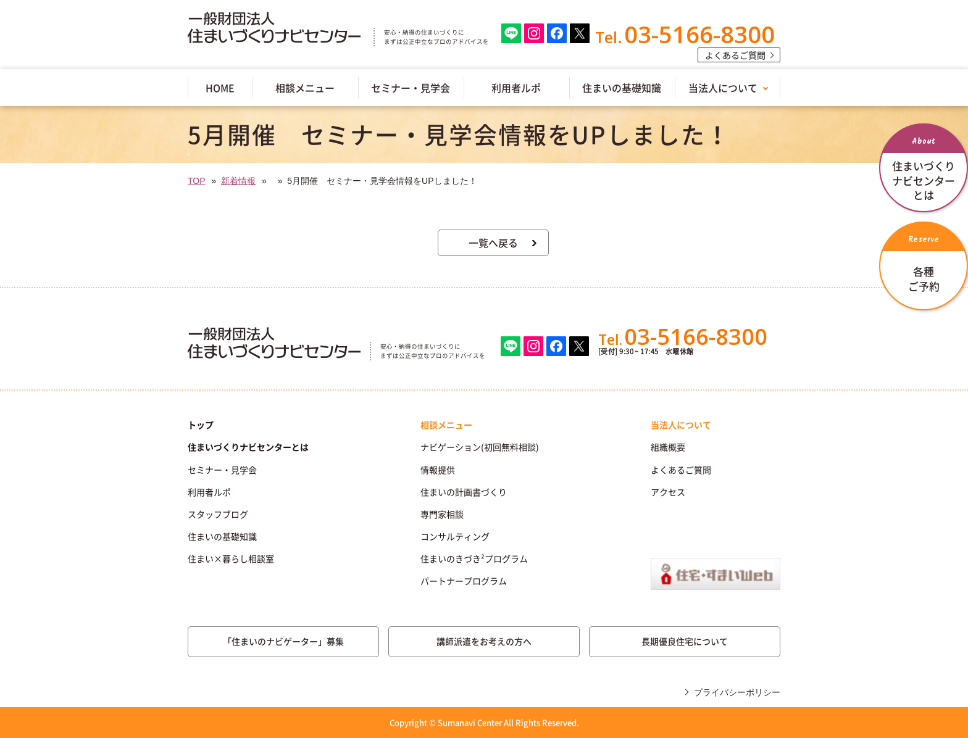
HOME (220, 87)
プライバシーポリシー (737, 692)
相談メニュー (305, 87)
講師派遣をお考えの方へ (484, 641)
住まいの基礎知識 (621, 87)
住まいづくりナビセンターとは (248, 447)
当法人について (722, 87)
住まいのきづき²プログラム (474, 558)
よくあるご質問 (735, 55)
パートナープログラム (463, 580)
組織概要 (668, 447)
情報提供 (437, 469)
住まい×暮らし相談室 (231, 558)
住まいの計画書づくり (463, 492)
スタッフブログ (218, 514)
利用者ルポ (516, 87)
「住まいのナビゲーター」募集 (283, 641)
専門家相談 (442, 514)
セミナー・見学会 (410, 87)
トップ (201, 424)
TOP (197, 181)
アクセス (668, 492)
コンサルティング (455, 536)
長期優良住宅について (684, 641)
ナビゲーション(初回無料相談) (479, 447)
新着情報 (238, 181)
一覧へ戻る (493, 242)
